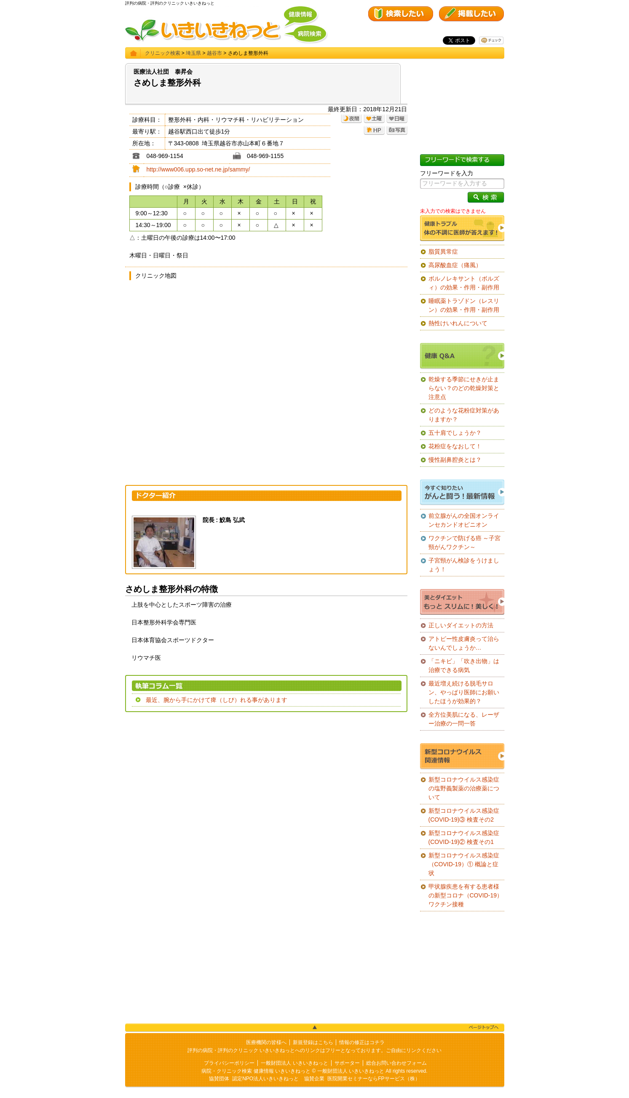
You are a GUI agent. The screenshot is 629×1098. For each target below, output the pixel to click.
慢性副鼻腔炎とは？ (455, 459)
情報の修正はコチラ (362, 1042)
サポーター (347, 1063)
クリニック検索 (162, 53)
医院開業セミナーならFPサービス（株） (373, 1079)
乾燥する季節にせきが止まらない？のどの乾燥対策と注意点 (463, 388)
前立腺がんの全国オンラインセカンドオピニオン (463, 520)
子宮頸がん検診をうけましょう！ (463, 565)
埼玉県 (193, 53)
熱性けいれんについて (457, 323)
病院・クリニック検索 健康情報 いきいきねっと (255, 1071)
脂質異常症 (443, 251)
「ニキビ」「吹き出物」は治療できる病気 (463, 665)
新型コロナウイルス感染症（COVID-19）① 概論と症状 (463, 864)
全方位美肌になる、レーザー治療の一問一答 (463, 719)
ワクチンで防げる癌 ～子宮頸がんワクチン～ (464, 542)
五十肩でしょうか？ (455, 432)
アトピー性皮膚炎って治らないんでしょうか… (463, 643)
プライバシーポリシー (229, 1063)
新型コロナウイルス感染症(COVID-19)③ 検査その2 (463, 815)
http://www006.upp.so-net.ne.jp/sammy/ (198, 169)
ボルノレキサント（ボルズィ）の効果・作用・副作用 (463, 283)
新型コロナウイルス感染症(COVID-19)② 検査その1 (463, 837)
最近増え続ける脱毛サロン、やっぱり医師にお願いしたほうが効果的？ (463, 692)
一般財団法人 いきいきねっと (294, 1063)
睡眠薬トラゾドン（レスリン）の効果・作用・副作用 (463, 305)
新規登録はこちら (313, 1042)
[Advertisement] (266, 779)
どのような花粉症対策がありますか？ (463, 415)
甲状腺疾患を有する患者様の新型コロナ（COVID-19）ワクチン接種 (465, 895)
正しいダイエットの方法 (460, 625)
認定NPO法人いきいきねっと (265, 1079)
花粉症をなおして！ (455, 446)
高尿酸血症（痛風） (455, 265)
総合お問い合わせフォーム (396, 1063)
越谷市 (214, 53)
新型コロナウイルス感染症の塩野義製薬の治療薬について (463, 788)
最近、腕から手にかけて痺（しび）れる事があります (216, 699)
